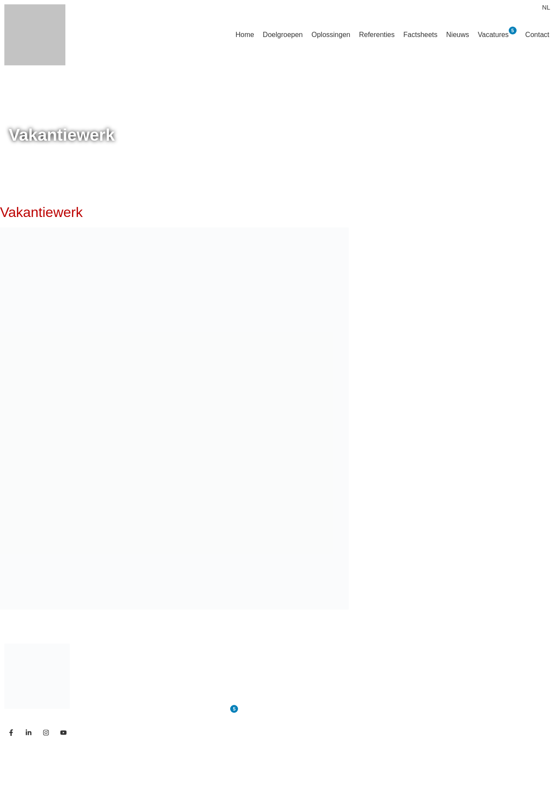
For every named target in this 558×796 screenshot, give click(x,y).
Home (244, 34)
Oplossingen (330, 34)
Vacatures (497, 32)
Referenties (377, 34)
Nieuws (457, 34)
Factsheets (420, 34)
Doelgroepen (283, 34)
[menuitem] (546, 7)
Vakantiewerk (41, 212)
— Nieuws (401, 695)
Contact (537, 34)
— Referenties (409, 678)
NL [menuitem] (546, 7)
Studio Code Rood (138, 771)
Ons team (211, 695)
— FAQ (396, 713)
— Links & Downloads (423, 730)
